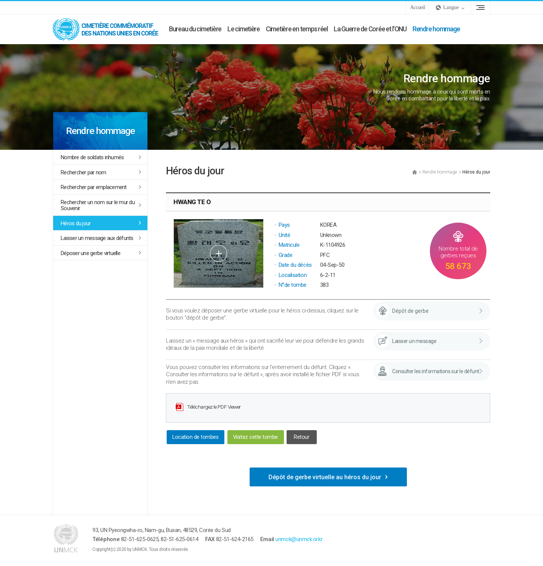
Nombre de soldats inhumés (92, 157)
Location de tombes (195, 437)
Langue (451, 7)
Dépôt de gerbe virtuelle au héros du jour (324, 477)
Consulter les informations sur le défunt (435, 371)
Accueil (417, 7)
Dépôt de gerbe (410, 311)
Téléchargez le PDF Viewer (214, 407)
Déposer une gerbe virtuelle (90, 253)
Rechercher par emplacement (94, 187)
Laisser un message (414, 341)
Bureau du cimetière (195, 29)
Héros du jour (75, 223)
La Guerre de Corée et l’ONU (370, 29)
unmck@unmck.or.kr (298, 539)
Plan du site (480, 7)
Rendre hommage (436, 29)
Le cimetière (243, 29)
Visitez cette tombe (255, 437)
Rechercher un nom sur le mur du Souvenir (98, 205)
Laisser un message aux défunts (97, 238)
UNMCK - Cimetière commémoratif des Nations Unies (109, 29)
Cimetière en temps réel (297, 29)
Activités (180, 59)
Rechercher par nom (83, 172)
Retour (301, 437)
